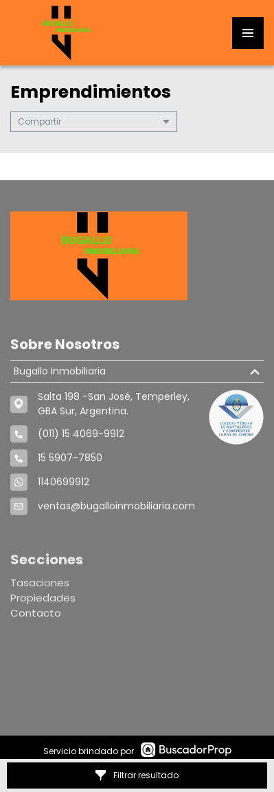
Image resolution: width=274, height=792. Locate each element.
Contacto (35, 619)
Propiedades (43, 604)
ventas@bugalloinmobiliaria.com (116, 509)
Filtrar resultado (137, 775)
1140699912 (63, 485)
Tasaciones (39, 588)
